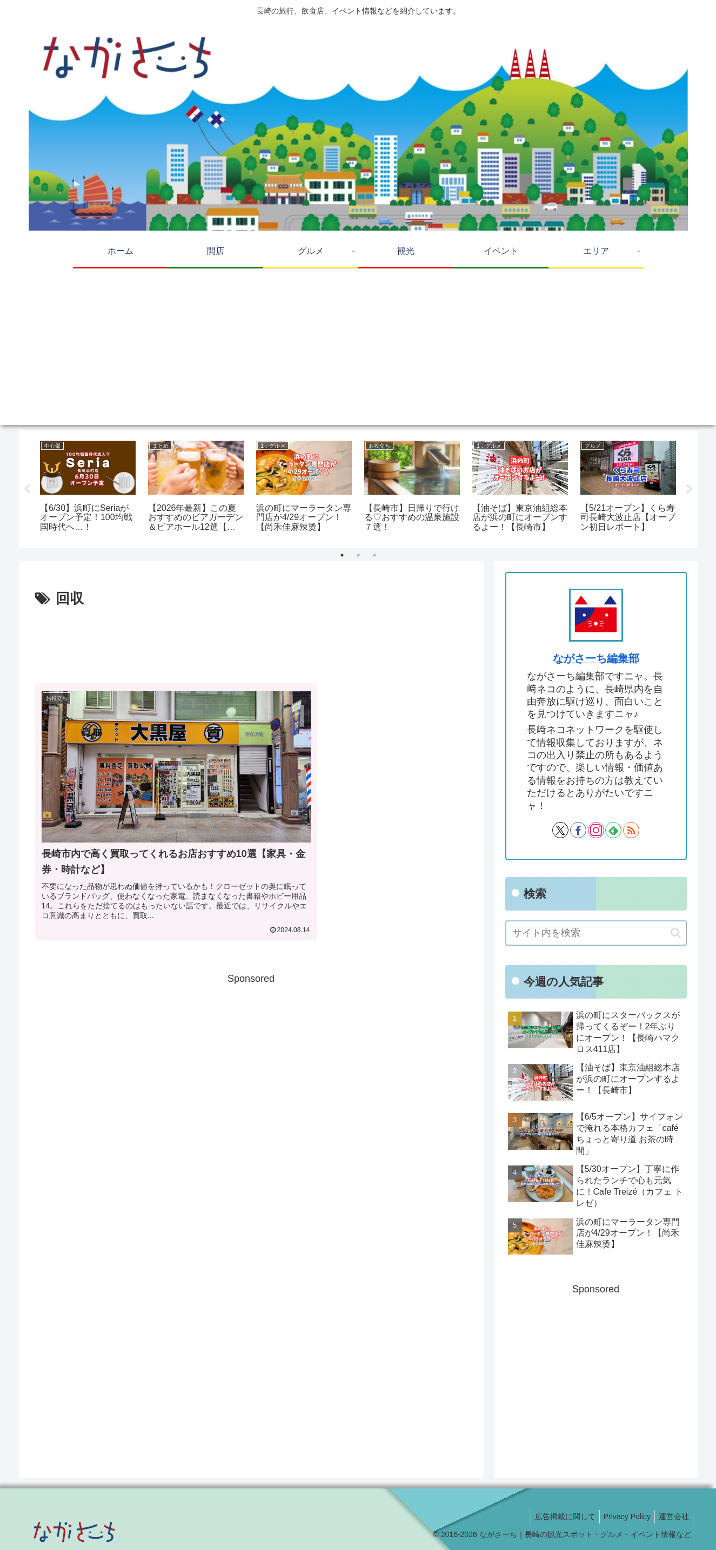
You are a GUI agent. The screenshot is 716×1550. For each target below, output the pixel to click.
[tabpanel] (88, 487)
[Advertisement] (358, 349)
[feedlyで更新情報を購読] (613, 830)
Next (689, 489)
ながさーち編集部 (596, 658)
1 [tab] (342, 555)
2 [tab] (358, 555)
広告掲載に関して (556, 1516)
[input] (596, 933)
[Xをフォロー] (560, 830)
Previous (27, 489)
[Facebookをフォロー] (578, 830)
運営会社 (672, 1516)
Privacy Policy (621, 1516)
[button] (675, 933)
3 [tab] (374, 555)
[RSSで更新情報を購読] (631, 830)
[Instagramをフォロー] (596, 830)
